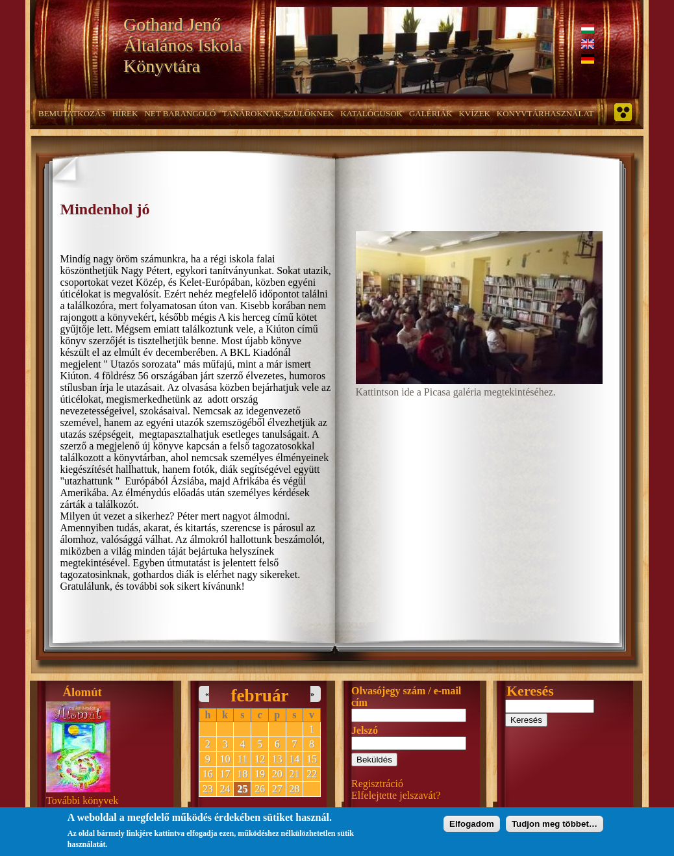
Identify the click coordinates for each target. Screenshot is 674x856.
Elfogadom (471, 827)
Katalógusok (371, 113)
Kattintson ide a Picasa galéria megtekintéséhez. (456, 391)
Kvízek (474, 113)
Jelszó (364, 730)
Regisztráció (377, 783)
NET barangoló (180, 113)
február (259, 695)
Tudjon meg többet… (554, 827)
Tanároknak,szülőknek (278, 113)
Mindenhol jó (105, 209)
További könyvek (82, 800)
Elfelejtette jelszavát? (395, 795)
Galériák (430, 113)
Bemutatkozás (72, 113)
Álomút (82, 692)
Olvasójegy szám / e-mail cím (406, 696)
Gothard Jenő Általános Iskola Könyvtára (182, 45)
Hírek (125, 113)
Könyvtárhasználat (545, 113)
